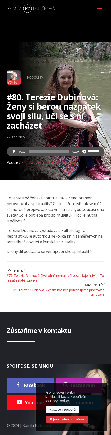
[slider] (49, 151)
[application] (55, 151)
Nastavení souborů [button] (62, 409)
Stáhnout (71, 162)
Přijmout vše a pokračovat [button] (67, 419)
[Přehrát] (14, 151)
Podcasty (35, 77)
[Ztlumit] (83, 151)
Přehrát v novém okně (40, 162)
